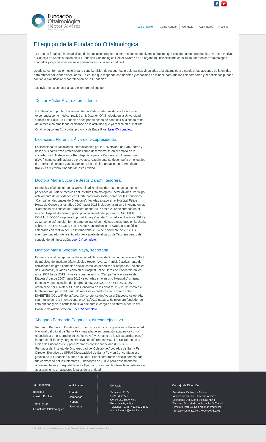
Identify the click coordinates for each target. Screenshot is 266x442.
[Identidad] (38, 391)
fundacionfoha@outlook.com (126, 410)
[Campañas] (75, 397)
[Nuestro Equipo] (42, 396)
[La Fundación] (41, 385)
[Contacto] (115, 386)
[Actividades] (76, 385)
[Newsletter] (75, 407)
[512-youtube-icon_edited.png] (224, 3)
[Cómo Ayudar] (41, 403)
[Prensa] (73, 402)
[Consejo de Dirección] (186, 385)
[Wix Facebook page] (216, 3)
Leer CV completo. (120, 129)
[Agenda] (73, 392)
